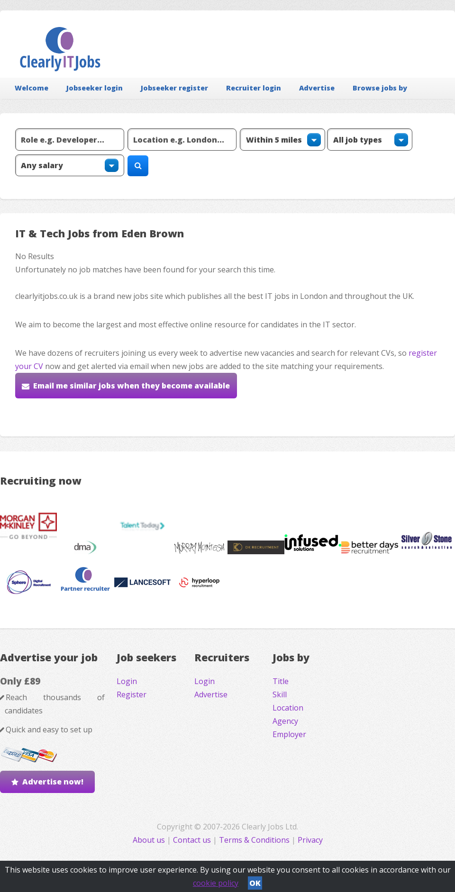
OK (255, 883)
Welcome (31, 87)
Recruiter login (253, 87)
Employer (289, 734)
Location (288, 708)
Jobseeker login (94, 87)
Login (127, 681)
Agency (285, 721)
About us (150, 840)
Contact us (193, 840)
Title (281, 681)
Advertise (317, 87)
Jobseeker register (174, 87)
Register (131, 694)
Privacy (310, 840)
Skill (280, 694)
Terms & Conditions (254, 840)
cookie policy (215, 883)
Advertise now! (52, 781)
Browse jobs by (380, 87)
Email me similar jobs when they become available (131, 385)
